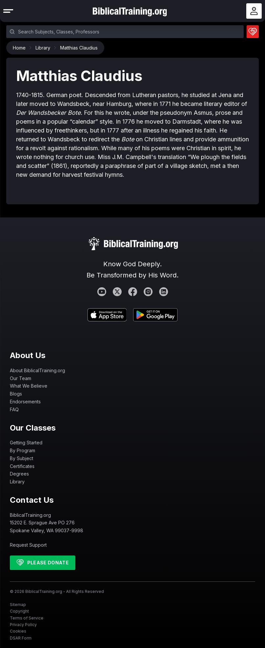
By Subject (21, 458)
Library (45, 48)
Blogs (16, 393)
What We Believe (28, 386)
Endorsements (25, 401)
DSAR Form (21, 638)
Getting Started (26, 442)
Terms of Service (26, 618)
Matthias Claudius (79, 48)
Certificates (22, 466)
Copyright (19, 611)
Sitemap (18, 604)
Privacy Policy (23, 624)
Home (21, 48)
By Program (22, 450)
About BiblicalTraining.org (37, 370)
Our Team (20, 378)
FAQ (14, 409)
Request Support (28, 545)
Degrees (19, 473)
